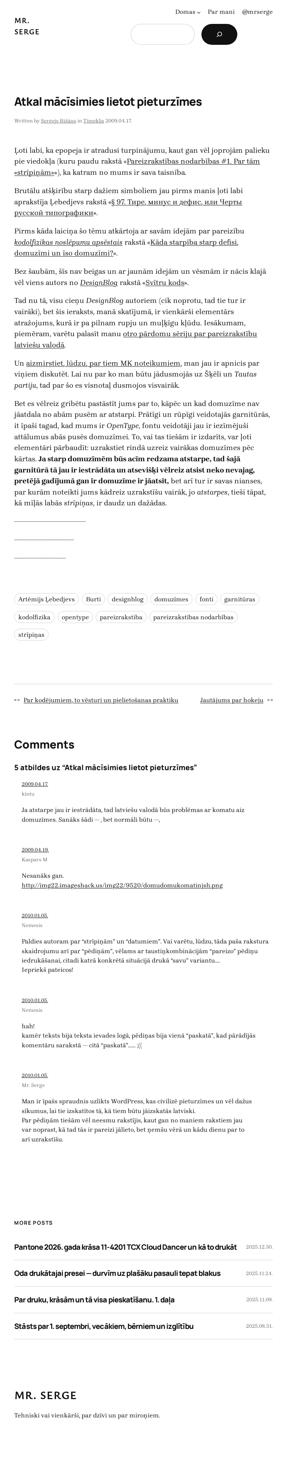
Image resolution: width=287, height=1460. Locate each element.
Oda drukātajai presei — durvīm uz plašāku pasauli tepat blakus (117, 1273)
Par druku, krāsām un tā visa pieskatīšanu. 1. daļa (94, 1300)
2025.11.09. (259, 1299)
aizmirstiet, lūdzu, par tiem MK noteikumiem (103, 363)
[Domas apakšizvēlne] (199, 12)
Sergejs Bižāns (58, 121)
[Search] (219, 34)
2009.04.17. (35, 784)
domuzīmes (171, 599)
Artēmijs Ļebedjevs (46, 599)
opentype (75, 617)
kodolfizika (34, 617)
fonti (206, 599)
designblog (128, 599)
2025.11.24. (259, 1273)
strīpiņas (31, 634)
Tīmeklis (93, 121)
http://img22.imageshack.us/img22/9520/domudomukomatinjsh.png (122, 885)
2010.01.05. (35, 915)
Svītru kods (164, 282)
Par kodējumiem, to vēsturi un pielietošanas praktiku (101, 700)
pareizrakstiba (121, 617)
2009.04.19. (35, 850)
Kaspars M (34, 859)
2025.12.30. (259, 1247)
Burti (93, 599)
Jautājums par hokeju (231, 700)
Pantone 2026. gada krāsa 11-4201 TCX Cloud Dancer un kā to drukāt (125, 1247)
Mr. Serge (33, 1085)
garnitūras (239, 599)
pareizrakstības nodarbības (193, 617)
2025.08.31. (259, 1326)
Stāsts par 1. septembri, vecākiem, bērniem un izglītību (103, 1326)
